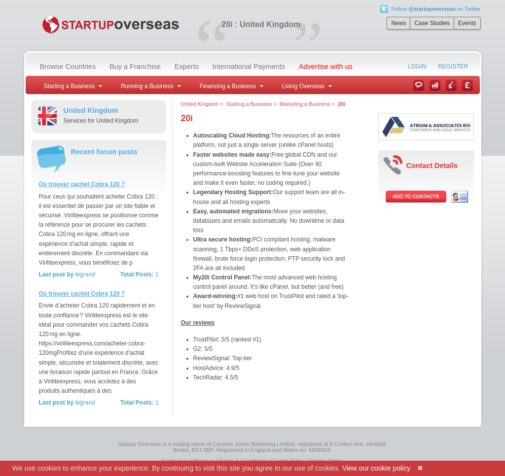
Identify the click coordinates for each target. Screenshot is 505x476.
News (398, 23)
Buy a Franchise (135, 66)
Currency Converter (467, 85)
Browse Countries (68, 66)
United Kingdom (200, 104)
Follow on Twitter (435, 9)
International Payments (249, 66)
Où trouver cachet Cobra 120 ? (82, 184)
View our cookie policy (376, 468)
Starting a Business (249, 104)
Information (451, 85)
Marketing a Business (305, 104)
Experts (187, 66)
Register (453, 66)
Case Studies (431, 23)
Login (417, 66)
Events (467, 23)
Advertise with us (326, 66)
